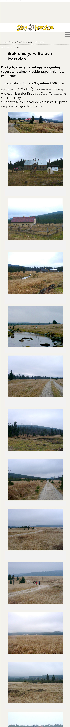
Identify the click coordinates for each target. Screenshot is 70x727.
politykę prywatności (19, 0)
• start (4, 42)
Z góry (11, 42)
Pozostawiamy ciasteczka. (4, 0)
